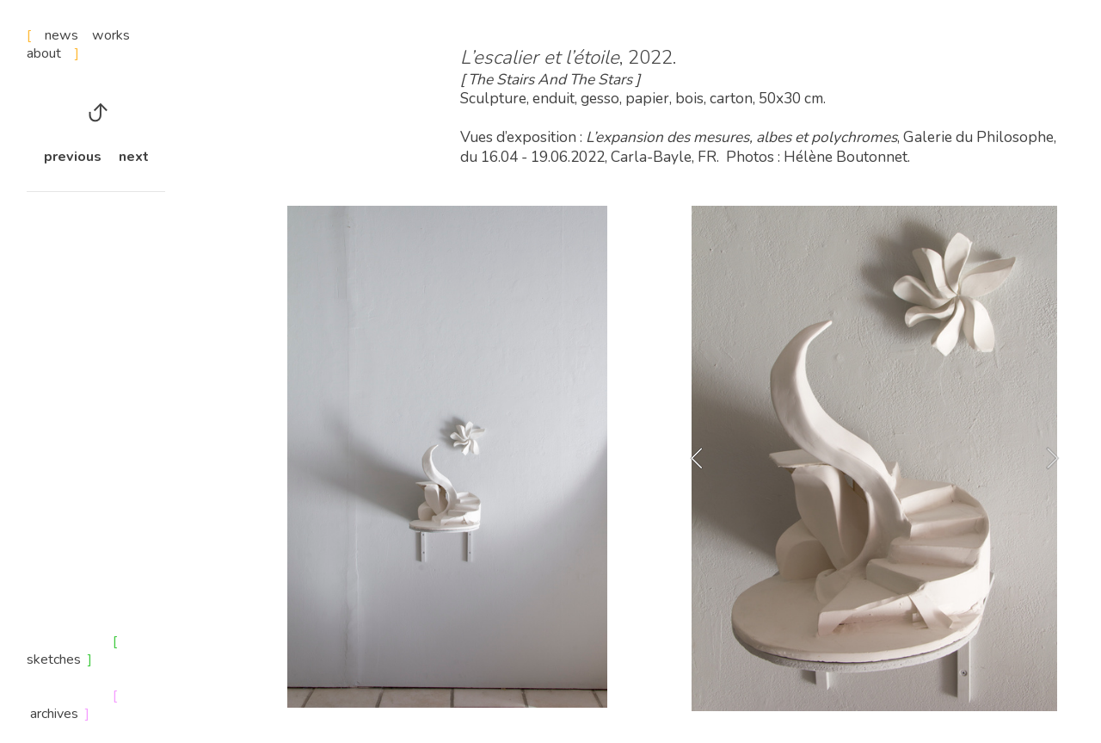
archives (54, 713)
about (53, 53)
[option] (874, 458)
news (68, 35)
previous (72, 156)
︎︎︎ (95, 113)
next (134, 156)
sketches (57, 659)
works (111, 35)
